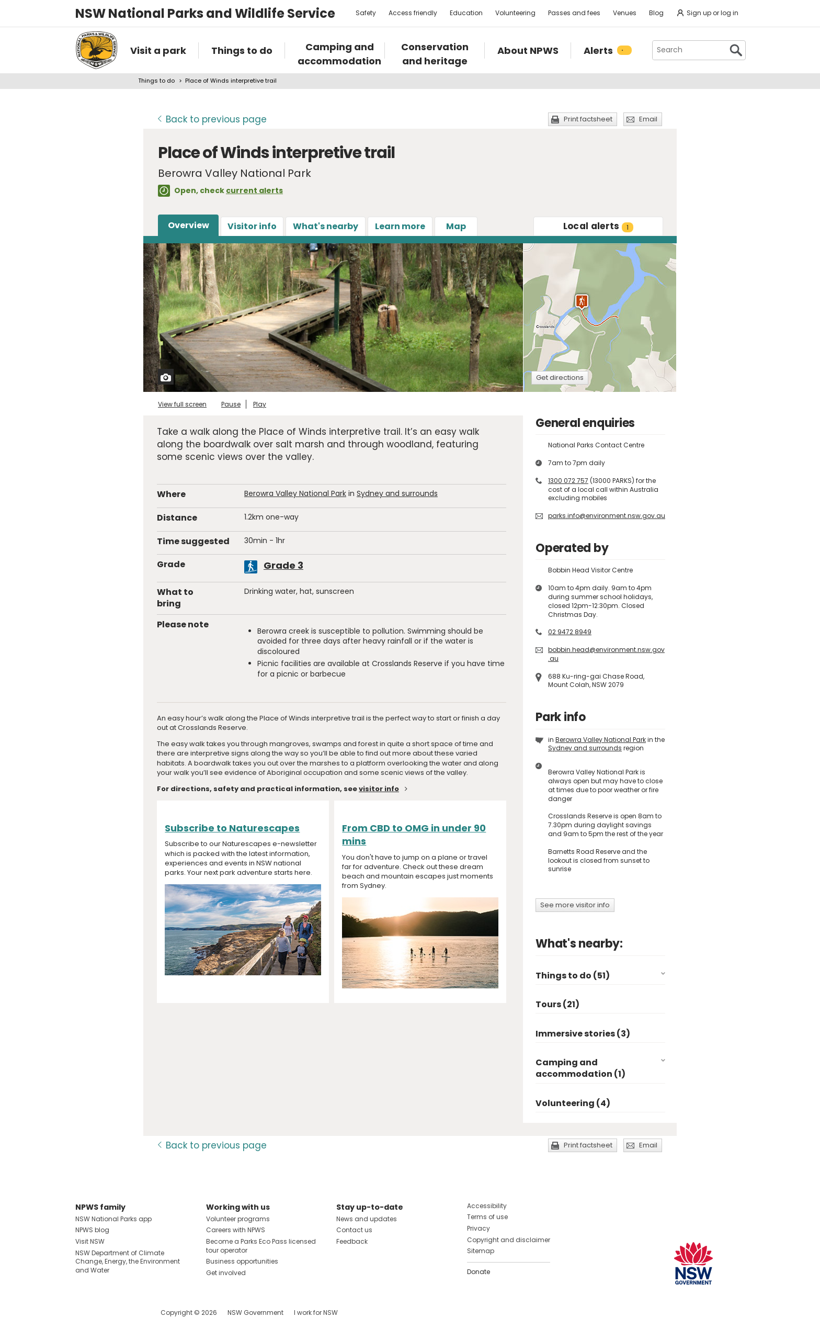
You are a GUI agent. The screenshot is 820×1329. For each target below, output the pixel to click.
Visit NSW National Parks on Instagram (107, 1312)
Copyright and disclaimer (508, 1239)
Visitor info (252, 226)
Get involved (226, 1272)
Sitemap (480, 1250)
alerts (598, 226)
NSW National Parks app (113, 1218)
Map (456, 226)
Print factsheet (588, 119)
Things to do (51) (573, 976)
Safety (366, 12)
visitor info (379, 789)
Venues (624, 12)
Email (648, 119)
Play (259, 404)
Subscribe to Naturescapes (232, 828)
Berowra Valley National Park (295, 493)
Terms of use (487, 1216)
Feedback (352, 1241)
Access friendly (413, 12)
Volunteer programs (238, 1218)
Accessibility (487, 1205)
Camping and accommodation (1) (580, 1068)
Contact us (354, 1229)
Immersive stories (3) (583, 1034)
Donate (478, 1271)
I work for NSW (316, 1312)
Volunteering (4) (573, 1103)
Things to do (156, 80)
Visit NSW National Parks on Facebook (85, 1312)
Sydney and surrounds (397, 493)
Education (466, 12)
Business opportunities (242, 1261)
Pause (231, 404)
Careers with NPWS (235, 1229)
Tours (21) (557, 1004)
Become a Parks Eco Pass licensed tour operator (261, 1246)
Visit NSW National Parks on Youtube (130, 1312)
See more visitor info (575, 905)
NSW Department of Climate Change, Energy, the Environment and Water (127, 1261)
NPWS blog (92, 1229)
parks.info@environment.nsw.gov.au (606, 515)
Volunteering (515, 12)
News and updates (366, 1218)
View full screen (182, 404)
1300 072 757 (568, 480)
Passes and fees (574, 12)
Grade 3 (283, 565)
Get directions (560, 377)
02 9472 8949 (569, 631)
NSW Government (255, 1312)
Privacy (478, 1228)
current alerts (254, 190)
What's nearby (325, 226)
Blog (656, 12)
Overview (188, 225)
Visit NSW (90, 1241)
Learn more (400, 226)
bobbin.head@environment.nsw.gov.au (606, 654)
